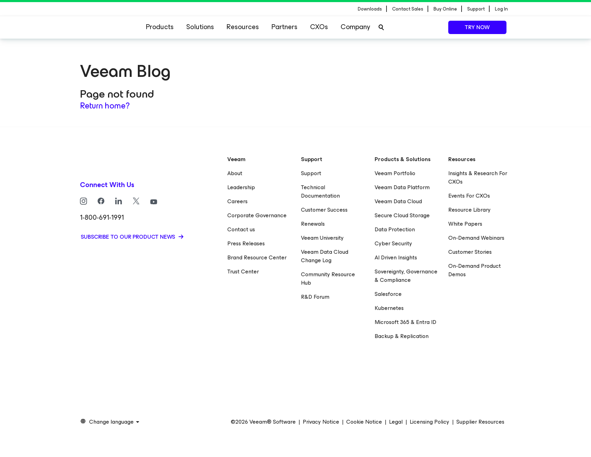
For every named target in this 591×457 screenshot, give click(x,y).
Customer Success (324, 209)
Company (355, 27)
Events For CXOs (469, 195)
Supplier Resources (480, 422)
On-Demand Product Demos (474, 270)
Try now (477, 27)
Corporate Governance (257, 215)
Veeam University (322, 238)
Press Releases (246, 243)
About (234, 173)
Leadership (241, 187)
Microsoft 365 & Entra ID (405, 322)
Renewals (313, 223)
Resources (243, 27)
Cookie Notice (364, 422)
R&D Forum (315, 297)
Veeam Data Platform (402, 187)
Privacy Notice (321, 422)
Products (160, 27)
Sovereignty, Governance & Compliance (406, 276)
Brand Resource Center (257, 257)
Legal (396, 422)
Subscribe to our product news (128, 236)
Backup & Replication (402, 336)
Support (311, 173)
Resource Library (469, 209)
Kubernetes (389, 308)
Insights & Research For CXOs (477, 177)
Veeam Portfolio (395, 173)
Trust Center (243, 271)
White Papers (465, 223)
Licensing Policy (429, 422)
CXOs (319, 27)
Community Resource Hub (328, 278)
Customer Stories (470, 252)
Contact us (241, 229)
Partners (284, 27)
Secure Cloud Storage (402, 215)
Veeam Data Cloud (398, 201)
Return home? (105, 106)
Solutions (200, 27)
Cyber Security (393, 243)
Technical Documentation (320, 191)
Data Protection (395, 229)
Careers (237, 201)
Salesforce (388, 294)
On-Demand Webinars (476, 238)
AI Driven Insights (396, 257)
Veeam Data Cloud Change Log (324, 256)
